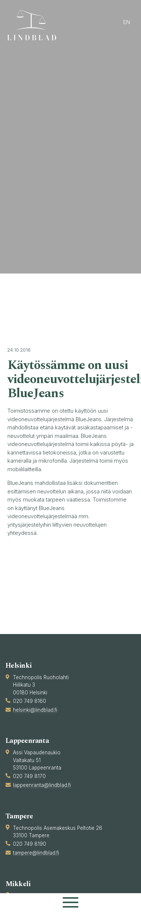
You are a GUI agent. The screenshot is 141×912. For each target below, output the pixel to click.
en (126, 22)
